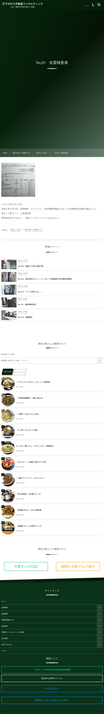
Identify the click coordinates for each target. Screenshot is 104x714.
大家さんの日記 (26, 566)
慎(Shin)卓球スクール (52, 678)
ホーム (3, 601)
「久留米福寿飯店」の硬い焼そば (29, 398)
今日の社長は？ (52, 689)
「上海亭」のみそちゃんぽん (27, 414)
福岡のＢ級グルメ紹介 (78, 566)
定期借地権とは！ (8, 620)
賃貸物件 (4, 614)
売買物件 (4, 607)
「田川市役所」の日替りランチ (28, 494)
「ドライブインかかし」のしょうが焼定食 (33, 382)
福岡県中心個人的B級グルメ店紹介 (52, 700)
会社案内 (4, 638)
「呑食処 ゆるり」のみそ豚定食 (28, 510)
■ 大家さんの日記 (8, 354)
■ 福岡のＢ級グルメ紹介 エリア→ (15, 360)
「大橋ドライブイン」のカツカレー (30, 478)
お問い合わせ (6, 645)
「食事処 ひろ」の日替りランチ (28, 526)
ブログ (3, 651)
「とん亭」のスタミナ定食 (26, 430)
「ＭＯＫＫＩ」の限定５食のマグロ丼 (31, 462)
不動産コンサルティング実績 (12, 632)
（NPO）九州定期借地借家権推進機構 (52, 670)
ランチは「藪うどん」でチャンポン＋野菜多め (34, 446)
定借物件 (4, 626)
